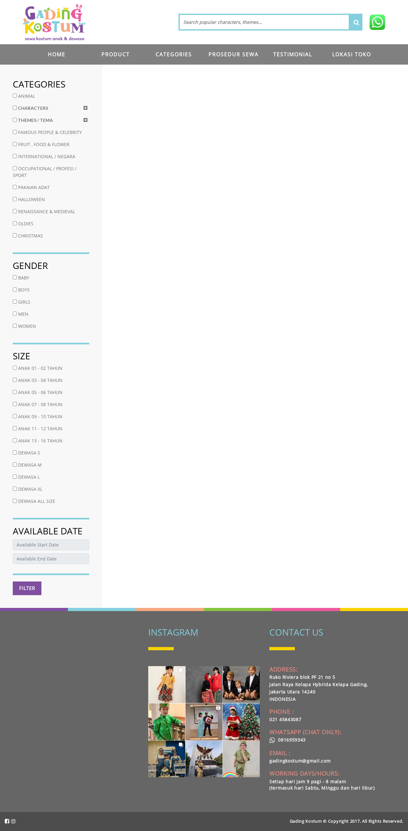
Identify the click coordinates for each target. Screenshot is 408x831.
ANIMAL (24, 96)
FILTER (27, 588)
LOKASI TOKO (351, 54)
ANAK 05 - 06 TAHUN (37, 392)
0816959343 (287, 740)
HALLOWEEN (29, 199)
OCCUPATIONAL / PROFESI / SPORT (44, 171)
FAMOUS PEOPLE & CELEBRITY (47, 132)
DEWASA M (27, 465)
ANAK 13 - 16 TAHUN (37, 441)
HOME (56, 54)
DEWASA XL (27, 489)
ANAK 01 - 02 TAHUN (37, 368)
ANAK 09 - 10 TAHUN (37, 416)
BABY (21, 278)
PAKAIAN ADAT (31, 187)
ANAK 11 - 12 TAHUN (37, 429)
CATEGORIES (174, 54)
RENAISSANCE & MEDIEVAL (44, 211)
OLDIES (23, 224)
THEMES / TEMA (33, 120)
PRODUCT (115, 54)
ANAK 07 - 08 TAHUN (37, 404)
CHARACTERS (30, 108)
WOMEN (24, 326)
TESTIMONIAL (292, 54)
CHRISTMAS (28, 236)
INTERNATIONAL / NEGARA (44, 156)
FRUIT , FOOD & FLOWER (41, 144)
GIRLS (21, 302)
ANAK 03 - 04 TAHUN (37, 380)
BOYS (21, 290)
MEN (20, 314)
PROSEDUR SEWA (233, 54)
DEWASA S (26, 453)
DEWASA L (26, 477)
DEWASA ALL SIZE (34, 501)
